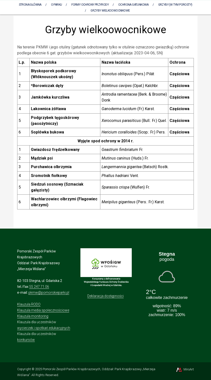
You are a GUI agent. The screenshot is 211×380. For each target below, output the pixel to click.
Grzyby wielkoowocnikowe (110, 10)
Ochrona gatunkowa (133, 4)
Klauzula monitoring (32, 316)
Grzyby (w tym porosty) (175, 4)
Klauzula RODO (28, 304)
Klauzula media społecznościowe (43, 310)
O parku (56, 4)
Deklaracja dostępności (105, 296)
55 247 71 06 (39, 287)
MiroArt (184, 369)
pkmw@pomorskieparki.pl (48, 292)
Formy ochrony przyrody (90, 4)
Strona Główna (30, 4)
